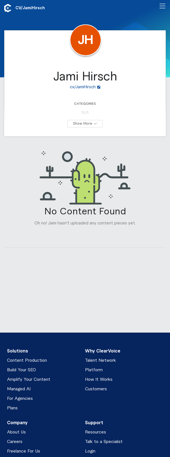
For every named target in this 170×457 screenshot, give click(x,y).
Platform (94, 370)
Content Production (27, 360)
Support (94, 423)
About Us (16, 432)
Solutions (17, 351)
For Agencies (20, 398)
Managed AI (19, 389)
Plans (12, 408)
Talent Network (100, 360)
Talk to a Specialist (104, 442)
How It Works (98, 379)
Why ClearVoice (102, 351)
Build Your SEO (21, 370)
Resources (95, 432)
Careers (14, 442)
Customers (96, 389)
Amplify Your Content (28, 379)
